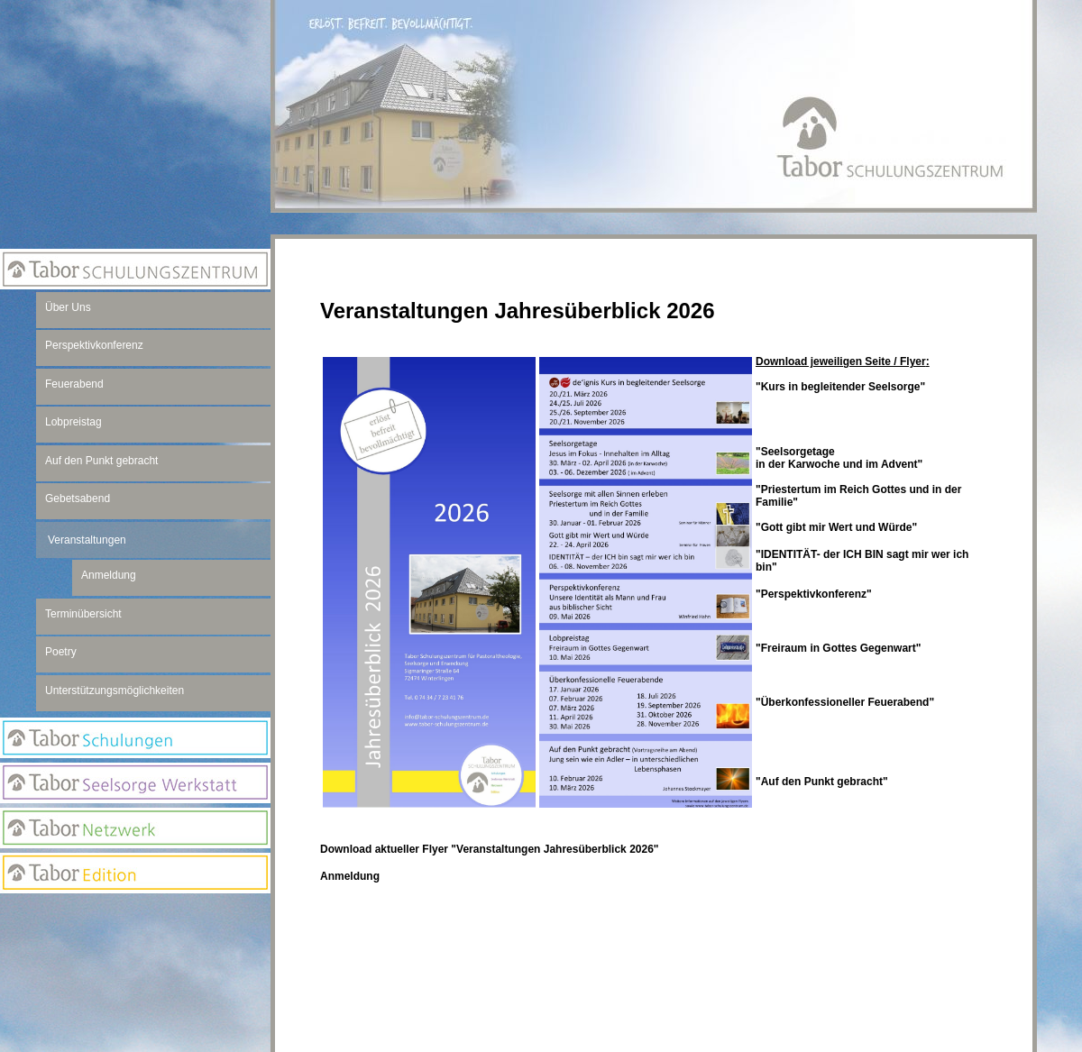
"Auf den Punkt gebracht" (822, 781)
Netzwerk (135, 828)
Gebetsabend (77, 498)
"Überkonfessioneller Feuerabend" (845, 702)
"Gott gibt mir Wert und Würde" (836, 527)
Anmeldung (350, 876)
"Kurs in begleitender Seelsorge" (840, 386)
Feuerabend (74, 384)
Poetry (61, 651)
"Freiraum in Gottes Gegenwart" (838, 648)
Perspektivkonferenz (94, 345)
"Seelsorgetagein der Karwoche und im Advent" (839, 458)
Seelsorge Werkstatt (135, 783)
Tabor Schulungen (135, 738)
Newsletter (135, 952)
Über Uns (68, 307)
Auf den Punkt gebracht (101, 460)
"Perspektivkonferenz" (814, 594)
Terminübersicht (83, 614)
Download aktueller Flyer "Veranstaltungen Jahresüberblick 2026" (489, 849)
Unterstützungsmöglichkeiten (114, 690)
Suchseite (135, 988)
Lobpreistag (73, 422)
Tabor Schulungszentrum (135, 269)
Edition (135, 873)
